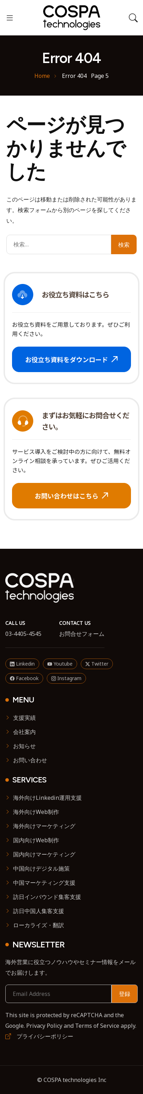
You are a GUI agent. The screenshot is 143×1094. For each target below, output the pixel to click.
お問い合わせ (30, 760)
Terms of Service (97, 1026)
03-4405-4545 (23, 634)
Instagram (66, 678)
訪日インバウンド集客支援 (47, 897)
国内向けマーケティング (44, 854)
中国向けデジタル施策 (41, 868)
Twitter (96, 663)
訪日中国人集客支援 (38, 911)
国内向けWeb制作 (36, 840)
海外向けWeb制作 (36, 812)
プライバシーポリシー (39, 1036)
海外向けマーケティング (44, 826)
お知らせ (24, 746)
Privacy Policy (44, 1026)
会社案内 (24, 732)
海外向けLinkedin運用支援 (47, 798)
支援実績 (24, 718)
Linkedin (22, 663)
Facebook (24, 678)
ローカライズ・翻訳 (38, 925)
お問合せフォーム (81, 634)
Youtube (60, 663)
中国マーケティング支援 (44, 883)
